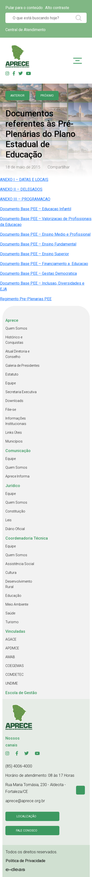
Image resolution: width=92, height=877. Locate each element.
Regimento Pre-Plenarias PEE (26, 299)
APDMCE (12, 648)
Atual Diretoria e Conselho (17, 354)
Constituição (15, 511)
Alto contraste (57, 7)
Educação (13, 596)
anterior (17, 95)
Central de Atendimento (25, 29)
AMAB (10, 657)
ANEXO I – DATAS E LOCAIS (24, 179)
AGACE (10, 639)
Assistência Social (19, 564)
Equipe (10, 383)
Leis (8, 520)
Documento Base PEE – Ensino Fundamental (38, 244)
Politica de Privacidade (25, 860)
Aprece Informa (17, 476)
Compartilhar (59, 167)
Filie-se (10, 409)
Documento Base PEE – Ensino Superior (34, 254)
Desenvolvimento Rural (18, 584)
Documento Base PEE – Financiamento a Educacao (44, 263)
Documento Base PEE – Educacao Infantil (35, 209)
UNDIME (11, 683)
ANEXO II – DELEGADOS (21, 189)
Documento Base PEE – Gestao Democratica (38, 273)
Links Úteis (13, 432)
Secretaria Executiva (21, 392)
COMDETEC (14, 675)
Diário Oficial (15, 529)
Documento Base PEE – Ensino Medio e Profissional (45, 234)
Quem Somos (16, 328)
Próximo (47, 95)
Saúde (10, 613)
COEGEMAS (14, 666)
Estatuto (11, 374)
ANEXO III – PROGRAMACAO (25, 199)
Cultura (10, 573)
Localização (26, 816)
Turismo (12, 622)
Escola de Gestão (21, 692)
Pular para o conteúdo (24, 7)
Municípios (14, 441)
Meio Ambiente (16, 604)
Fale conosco (26, 830)
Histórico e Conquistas (14, 339)
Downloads (14, 401)
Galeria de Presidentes (22, 365)
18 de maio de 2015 (22, 167)
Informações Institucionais (15, 421)
